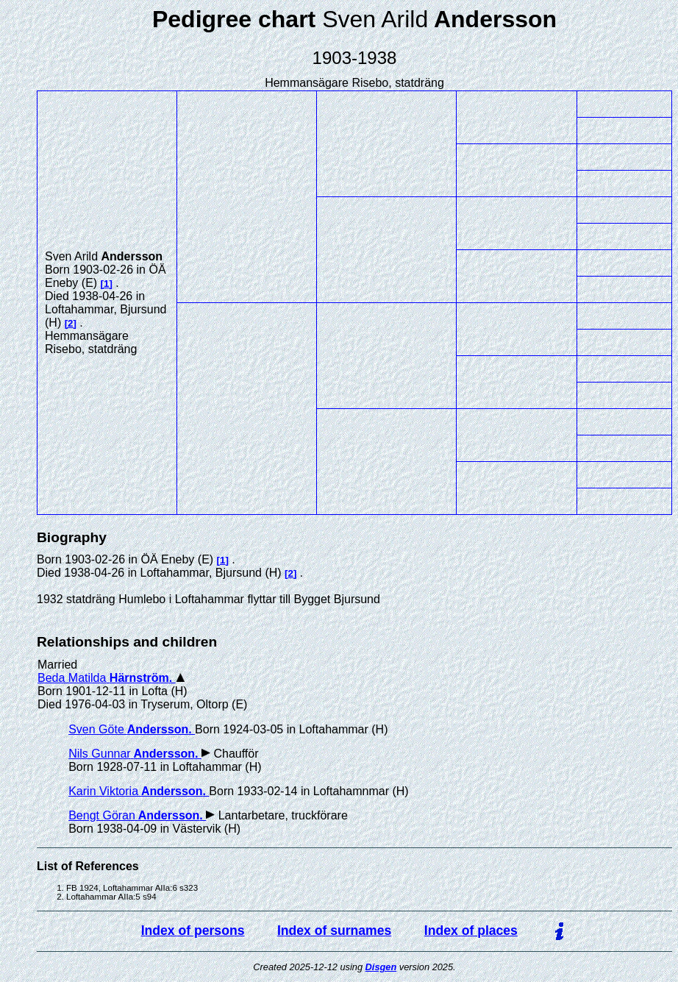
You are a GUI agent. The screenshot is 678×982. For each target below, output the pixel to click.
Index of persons (193, 930)
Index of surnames (334, 930)
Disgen (381, 966)
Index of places (471, 930)
